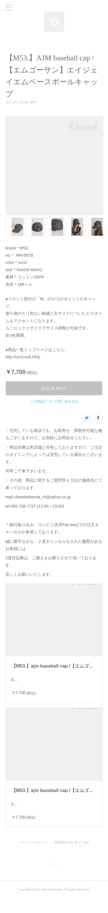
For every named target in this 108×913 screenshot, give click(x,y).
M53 (32, 102)
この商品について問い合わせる (54, 401)
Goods (24, 102)
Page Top (54, 881)
